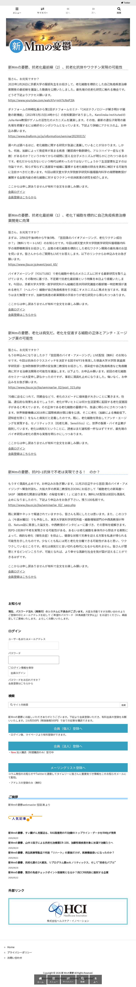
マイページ (32, 734)
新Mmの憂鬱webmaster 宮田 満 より (29, 804)
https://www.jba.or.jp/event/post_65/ (33, 264)
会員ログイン (16, 192)
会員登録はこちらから (22, 197)
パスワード (14, 653)
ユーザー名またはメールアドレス (27, 639)
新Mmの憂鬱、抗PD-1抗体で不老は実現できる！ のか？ (54, 471)
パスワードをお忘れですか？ (24, 680)
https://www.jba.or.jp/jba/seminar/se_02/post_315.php (44, 387)
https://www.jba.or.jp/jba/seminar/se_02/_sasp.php (42, 505)
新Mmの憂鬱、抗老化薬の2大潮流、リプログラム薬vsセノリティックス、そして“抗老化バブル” (62, 862)
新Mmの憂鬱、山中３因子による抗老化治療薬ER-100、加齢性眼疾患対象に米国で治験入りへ (60, 842)
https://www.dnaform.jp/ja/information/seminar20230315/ (47, 136)
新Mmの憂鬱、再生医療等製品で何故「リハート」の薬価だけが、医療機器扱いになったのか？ (61, 852)
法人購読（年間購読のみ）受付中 (35, 752)
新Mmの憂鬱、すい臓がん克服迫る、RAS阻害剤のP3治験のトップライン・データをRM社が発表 (62, 833)
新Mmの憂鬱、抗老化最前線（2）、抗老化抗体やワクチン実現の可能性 (65, 67)
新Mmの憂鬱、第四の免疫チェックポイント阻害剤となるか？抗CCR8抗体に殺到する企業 (58, 872)
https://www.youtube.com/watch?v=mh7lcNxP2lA (41, 100)
